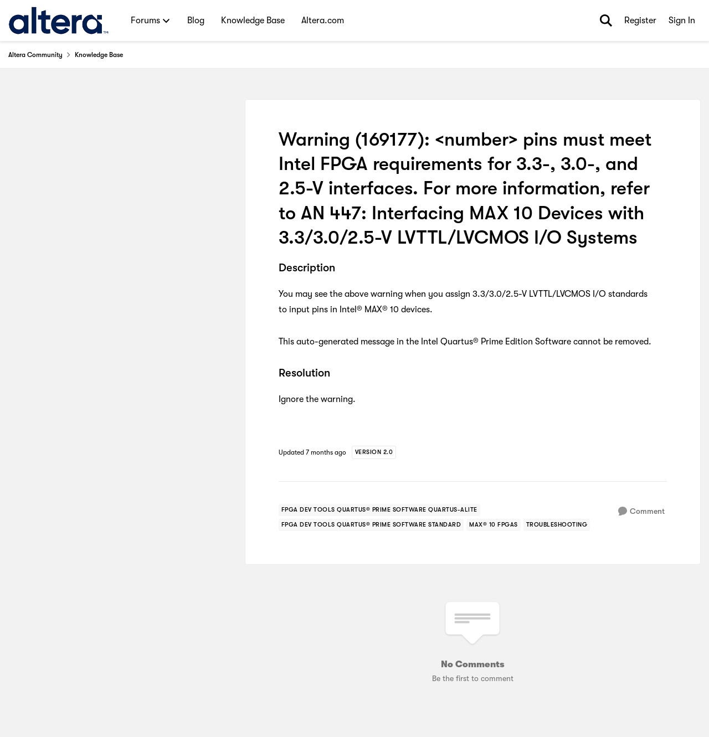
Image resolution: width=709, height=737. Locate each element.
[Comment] (641, 511)
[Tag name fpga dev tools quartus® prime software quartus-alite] (379, 510)
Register (640, 20)
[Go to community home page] (58, 20)
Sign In (682, 20)
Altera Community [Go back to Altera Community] (35, 55)
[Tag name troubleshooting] (556, 525)
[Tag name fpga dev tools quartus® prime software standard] (371, 525)
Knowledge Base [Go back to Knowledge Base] (99, 55)
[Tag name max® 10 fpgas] (493, 525)
